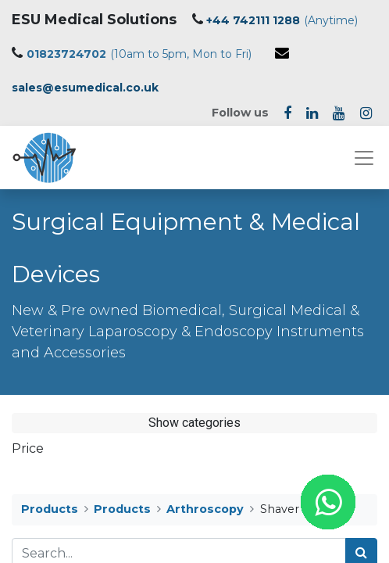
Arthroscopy (205, 509)
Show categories (194, 422)
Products (49, 509)
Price (28, 448)
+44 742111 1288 (253, 20)
